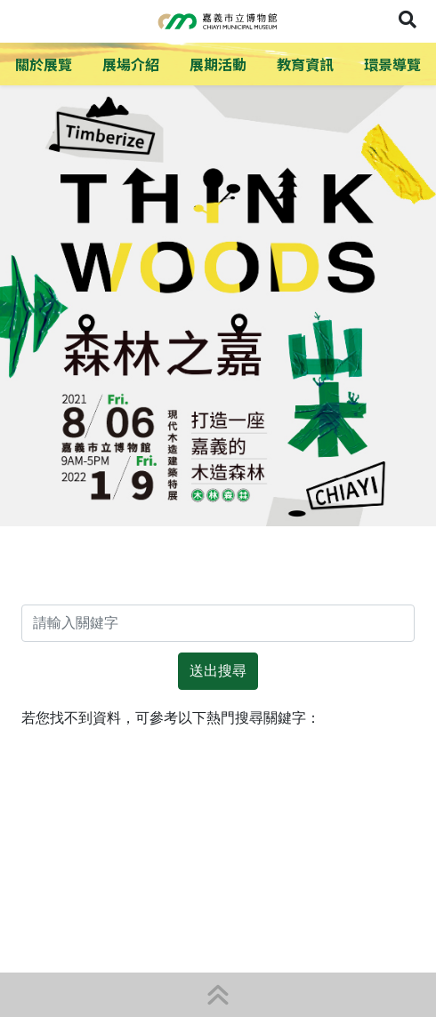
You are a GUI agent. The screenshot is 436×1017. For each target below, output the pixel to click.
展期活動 (218, 64)
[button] (218, 995)
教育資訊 (305, 64)
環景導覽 (392, 64)
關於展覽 (43, 64)
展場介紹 (130, 64)
